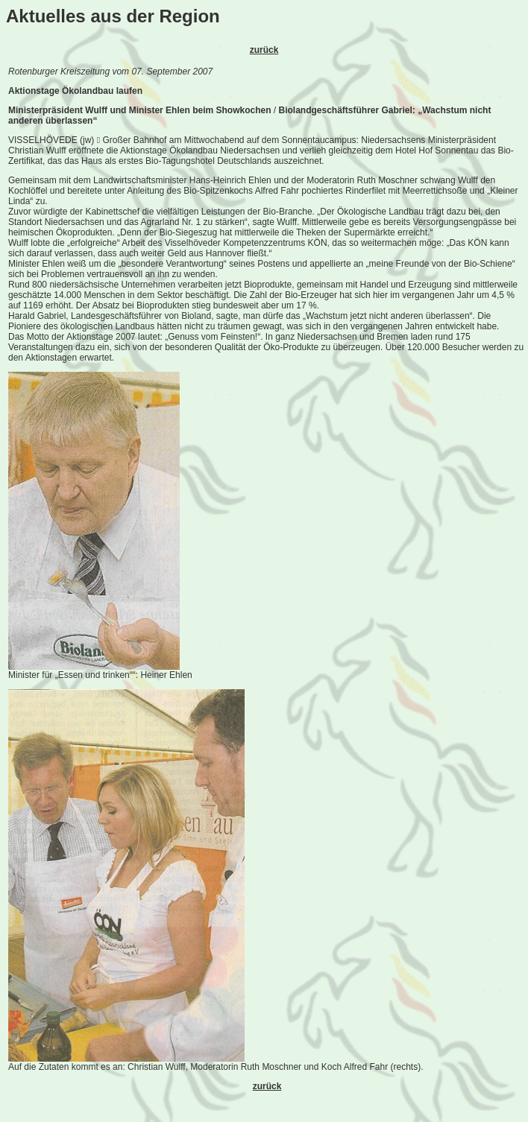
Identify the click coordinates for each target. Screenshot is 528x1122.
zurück (264, 50)
